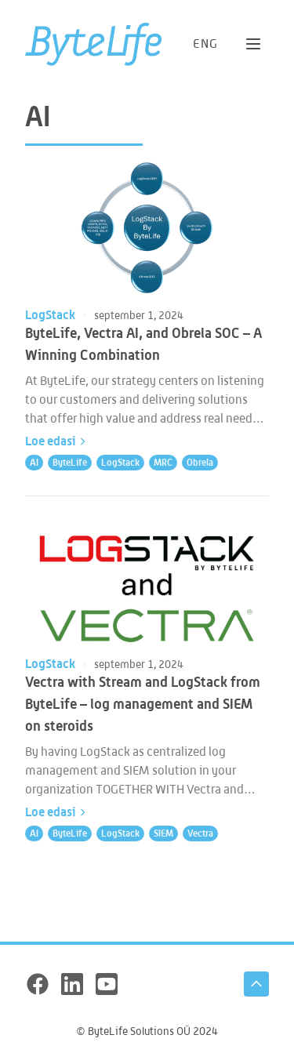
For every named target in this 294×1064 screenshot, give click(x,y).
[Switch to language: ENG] (206, 43)
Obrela (200, 462)
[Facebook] (37, 984)
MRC (163, 462)
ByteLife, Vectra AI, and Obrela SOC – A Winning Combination (143, 343)
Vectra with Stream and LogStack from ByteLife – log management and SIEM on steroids (142, 703)
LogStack (50, 314)
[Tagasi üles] (256, 984)
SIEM (163, 833)
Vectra (200, 833)
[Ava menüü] (253, 43)
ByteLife (70, 462)
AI (34, 462)
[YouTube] (106, 984)
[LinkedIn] (72, 984)
